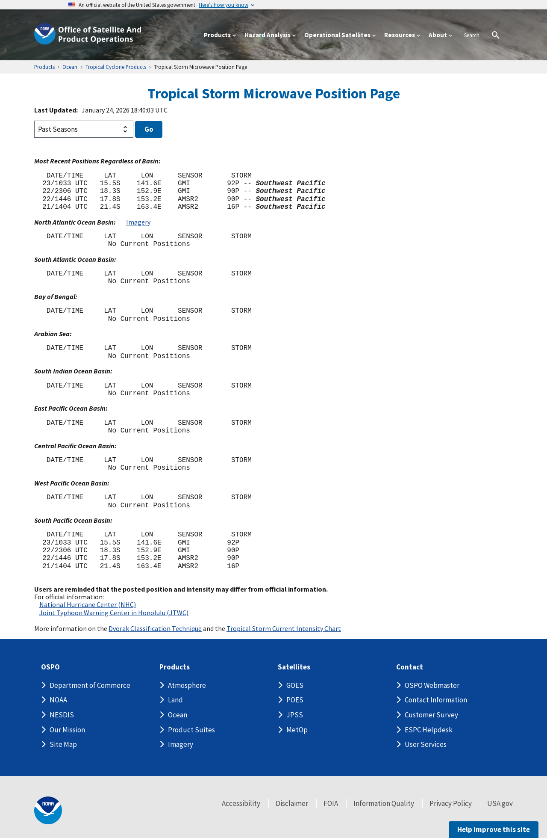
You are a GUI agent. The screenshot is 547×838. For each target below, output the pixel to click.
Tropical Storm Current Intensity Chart (283, 628)
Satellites (294, 667)
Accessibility (241, 803)
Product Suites (191, 729)
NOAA (58, 700)
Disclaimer (292, 803)
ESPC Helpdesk (429, 729)
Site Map (63, 744)
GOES (294, 685)
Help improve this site (493, 829)
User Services (426, 744)
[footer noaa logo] (48, 810)
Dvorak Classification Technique (155, 628)
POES (294, 700)
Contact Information (436, 700)
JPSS (294, 715)
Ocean (177, 715)
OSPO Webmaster (432, 685)
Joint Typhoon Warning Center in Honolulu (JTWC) (113, 612)
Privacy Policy (450, 803)
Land (175, 700)
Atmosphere (187, 685)
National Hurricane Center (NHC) (87, 604)
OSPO (50, 667)
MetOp (297, 729)
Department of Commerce (90, 685)
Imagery (138, 222)
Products (174, 667)
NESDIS (62, 715)
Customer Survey (431, 715)
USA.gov (500, 803)
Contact (409, 667)
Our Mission (67, 729)
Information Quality (383, 803)
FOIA (330, 803)
